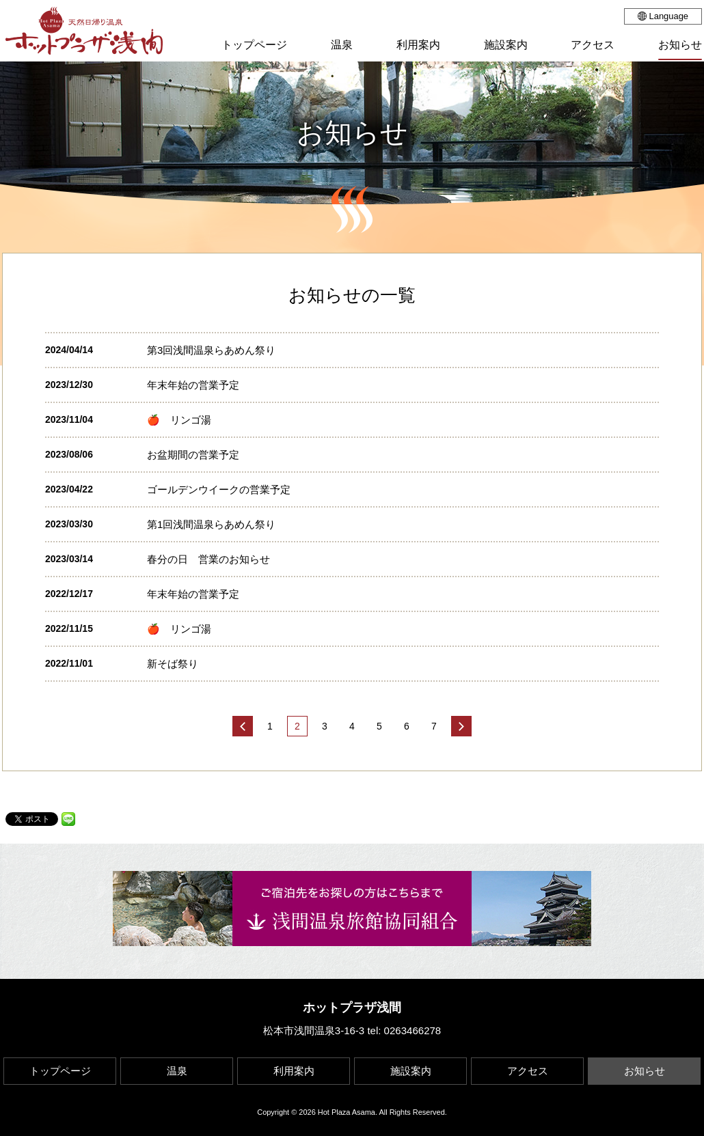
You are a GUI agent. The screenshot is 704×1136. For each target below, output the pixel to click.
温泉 (177, 1071)
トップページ (60, 1071)
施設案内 (410, 1071)
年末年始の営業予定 (193, 385)
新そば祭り (172, 663)
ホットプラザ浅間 (352, 1007)
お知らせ (644, 1071)
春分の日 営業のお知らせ (208, 559)
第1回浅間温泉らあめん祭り (216, 524)
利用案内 (293, 1071)
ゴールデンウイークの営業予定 (218, 489)
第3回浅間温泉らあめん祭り (211, 350)
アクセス (527, 1071)
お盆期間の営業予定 (193, 454)
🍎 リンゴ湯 (179, 420)
